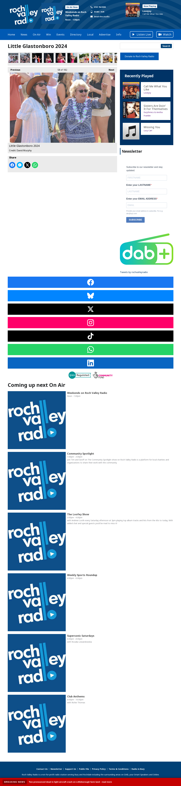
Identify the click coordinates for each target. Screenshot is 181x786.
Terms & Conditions (119, 769)
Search (166, 46)
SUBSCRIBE (135, 220)
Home (11, 34)
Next (110, 69)
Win (48, 34)
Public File (84, 769)
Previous (14, 69)
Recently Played (139, 75)
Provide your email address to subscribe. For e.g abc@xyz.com (144, 212)
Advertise (105, 34)
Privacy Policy (99, 769)
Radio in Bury (138, 769)
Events (60, 34)
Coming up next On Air (36, 385)
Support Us (70, 769)
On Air (37, 34)
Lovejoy (147, 11)
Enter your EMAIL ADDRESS (141, 199)
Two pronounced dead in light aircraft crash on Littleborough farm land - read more (70, 782)
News (24, 34)
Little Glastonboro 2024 (13, 58)
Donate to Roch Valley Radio (139, 56)
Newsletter (56, 769)
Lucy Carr (148, 130)
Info (118, 34)
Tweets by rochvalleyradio (134, 272)
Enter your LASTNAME (138, 185)
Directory (75, 34)
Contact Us (42, 769)
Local (90, 34)
